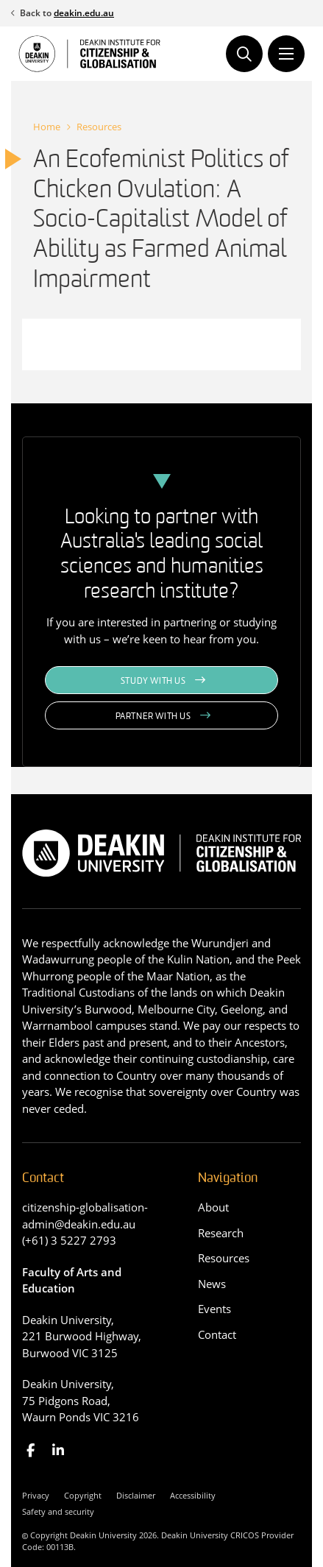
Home (46, 126)
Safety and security (58, 1511)
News (212, 1283)
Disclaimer (135, 1495)
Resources (99, 126)
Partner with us (153, 716)
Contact (217, 1334)
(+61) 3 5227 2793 (69, 1240)
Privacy (35, 1495)
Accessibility (193, 1495)
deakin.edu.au (84, 13)
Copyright (83, 1495)
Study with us (153, 681)
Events (214, 1308)
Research (221, 1232)
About (213, 1207)
